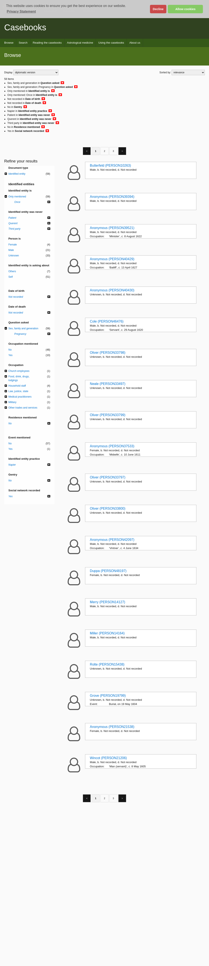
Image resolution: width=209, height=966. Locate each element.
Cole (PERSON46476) (107, 321)
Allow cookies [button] (185, 9)
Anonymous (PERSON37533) (112, 446)
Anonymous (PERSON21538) (112, 727)
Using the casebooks (111, 42)
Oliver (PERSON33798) (107, 352)
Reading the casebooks (47, 42)
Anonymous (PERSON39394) (112, 196)
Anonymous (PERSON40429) (112, 259)
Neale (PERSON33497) (107, 384)
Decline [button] (158, 9)
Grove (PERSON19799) (108, 695)
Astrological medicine (80, 42)
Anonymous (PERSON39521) (112, 228)
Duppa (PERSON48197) (108, 571)
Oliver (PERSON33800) (107, 508)
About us (134, 42)
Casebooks (25, 27)
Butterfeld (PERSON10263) (110, 165)
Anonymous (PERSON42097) (112, 539)
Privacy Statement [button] (21, 11)
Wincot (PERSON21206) (108, 758)
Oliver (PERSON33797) (107, 477)
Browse (8, 42)
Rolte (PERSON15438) (107, 664)
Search (23, 42)
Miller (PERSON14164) (107, 633)
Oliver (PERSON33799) (107, 415)
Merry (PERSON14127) (107, 602)
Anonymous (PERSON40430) (112, 290)
